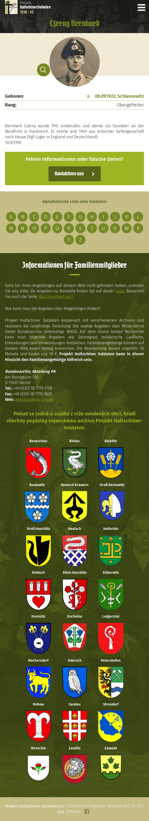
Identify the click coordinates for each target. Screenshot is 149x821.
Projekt (35, 7)
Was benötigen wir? (55, 296)
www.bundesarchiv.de (34, 399)
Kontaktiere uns (69, 173)
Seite (119, 291)
